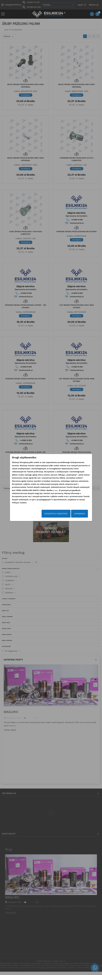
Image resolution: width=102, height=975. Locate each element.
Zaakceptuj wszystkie (55, 514)
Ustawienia (79, 514)
